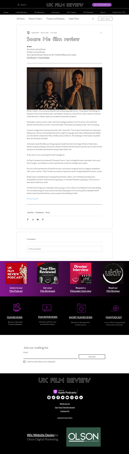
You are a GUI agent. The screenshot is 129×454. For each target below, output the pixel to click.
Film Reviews (113, 291)
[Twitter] (62, 397)
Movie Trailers (35, 18)
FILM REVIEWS (14, 317)
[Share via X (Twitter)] (33, 219)
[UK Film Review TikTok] (53, 397)
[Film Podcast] (49, 397)
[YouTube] (67, 397)
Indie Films (74, 18)
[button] (103, 11)
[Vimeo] (76, 397)
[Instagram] (72, 397)
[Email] (49, 356)
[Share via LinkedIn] (38, 219)
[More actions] (101, 32)
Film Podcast (16, 291)
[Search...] (30, 4)
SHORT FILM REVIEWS (80, 317)
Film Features (39, 212)
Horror (47, 212)
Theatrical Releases (55, 18)
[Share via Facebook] (28, 219)
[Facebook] (58, 397)
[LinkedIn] (81, 397)
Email (26, 352)
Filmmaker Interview (80, 291)
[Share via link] (43, 219)
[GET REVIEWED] (102, 5)
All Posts (21, 18)
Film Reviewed (47, 291)
